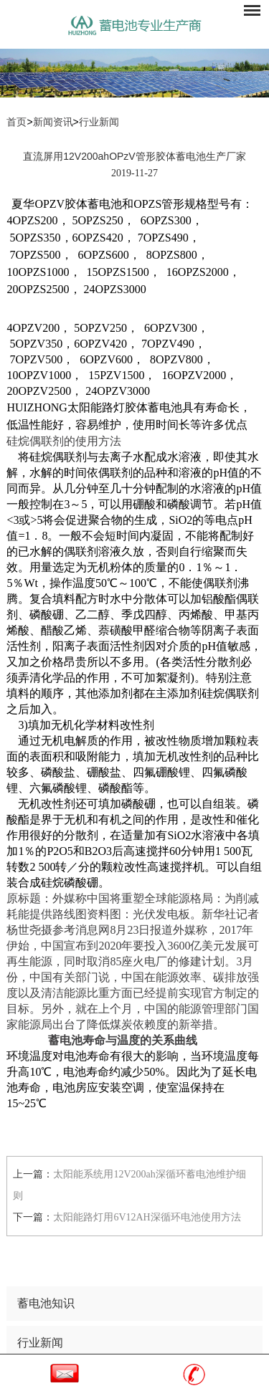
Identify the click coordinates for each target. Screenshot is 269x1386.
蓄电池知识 (46, 1303)
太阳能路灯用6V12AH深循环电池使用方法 (146, 1217)
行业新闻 (99, 122)
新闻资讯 (53, 122)
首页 (16, 122)
